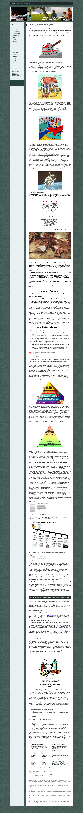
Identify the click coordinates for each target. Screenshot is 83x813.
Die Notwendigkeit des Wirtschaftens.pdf (41, 355)
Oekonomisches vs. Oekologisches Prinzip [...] (42, 774)
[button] (41, 506)
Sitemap (20, 807)
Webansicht (69, 809)
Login (70, 807)
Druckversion (15, 807)
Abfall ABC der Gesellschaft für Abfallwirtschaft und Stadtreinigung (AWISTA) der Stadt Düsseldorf (50, 597)
